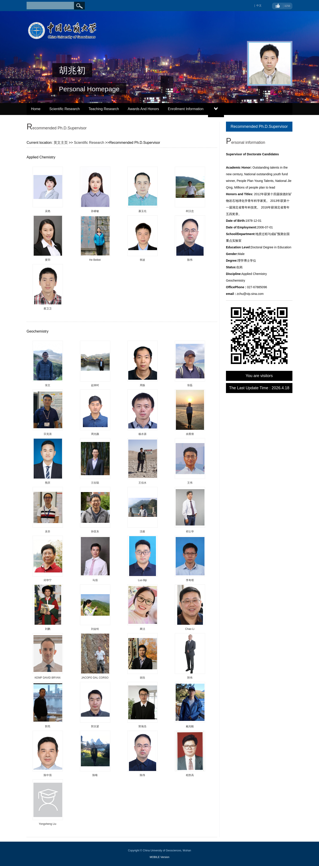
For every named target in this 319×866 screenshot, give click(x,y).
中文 (259, 5)
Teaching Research (104, 109)
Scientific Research (64, 109)
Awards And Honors (143, 109)
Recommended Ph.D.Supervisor (259, 126)
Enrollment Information (186, 109)
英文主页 (61, 142)
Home (36, 109)
